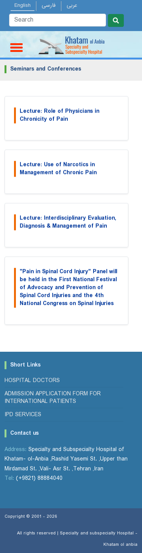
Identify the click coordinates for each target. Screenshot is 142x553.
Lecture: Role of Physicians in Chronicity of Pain (59, 117)
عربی (72, 5)
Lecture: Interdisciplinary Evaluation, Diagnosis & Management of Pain (68, 224)
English (22, 5)
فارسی (49, 5)
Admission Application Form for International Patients (53, 397)
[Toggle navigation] (15, 47)
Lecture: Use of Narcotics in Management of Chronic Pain (58, 170)
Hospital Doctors (32, 380)
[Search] (57, 20)
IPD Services (23, 414)
